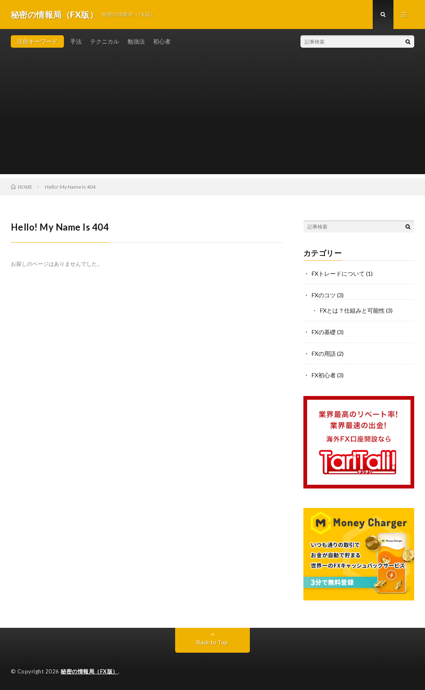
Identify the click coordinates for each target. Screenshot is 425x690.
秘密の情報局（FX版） (89, 671)
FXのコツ (324, 295)
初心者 (162, 41)
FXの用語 (324, 353)
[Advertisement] (213, 116)
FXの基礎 (324, 331)
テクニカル (104, 41)
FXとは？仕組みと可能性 (352, 310)
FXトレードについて (338, 273)
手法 (76, 41)
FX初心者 (324, 375)
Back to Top (212, 642)
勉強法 (136, 41)
